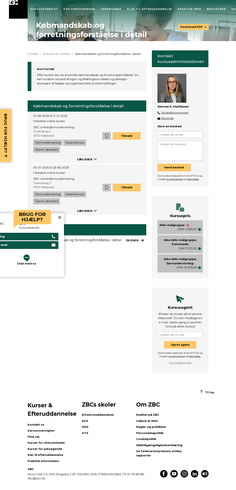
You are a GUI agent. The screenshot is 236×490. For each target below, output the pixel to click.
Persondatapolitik (150, 433)
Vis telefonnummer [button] (175, 112)
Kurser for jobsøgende (45, 449)
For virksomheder (79, 9)
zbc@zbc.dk (36, 478)
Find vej (33, 436)
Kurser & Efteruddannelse (52, 409)
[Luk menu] (18, 9)
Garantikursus (74, 142)
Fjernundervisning (47, 142)
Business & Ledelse (56, 54)
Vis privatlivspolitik (180, 362)
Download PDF (192, 27)
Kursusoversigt (44, 9)
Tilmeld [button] (126, 136)
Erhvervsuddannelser (98, 414)
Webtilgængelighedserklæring (159, 445)
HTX (85, 433)
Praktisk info (189, 9)
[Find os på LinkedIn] (194, 476)
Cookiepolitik (146, 439)
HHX (85, 427)
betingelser (193, 179)
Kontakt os (36, 424)
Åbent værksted (46, 149)
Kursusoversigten (41, 430)
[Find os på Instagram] (184, 476)
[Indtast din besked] (180, 151)
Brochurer (216, 9)
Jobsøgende (111, 9)
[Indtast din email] (180, 134)
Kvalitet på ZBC (147, 414)
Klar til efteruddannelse (149, 9)
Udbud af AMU (147, 421)
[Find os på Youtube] (174, 476)
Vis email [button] (167, 118)
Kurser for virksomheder (46, 442)
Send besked (174, 167)
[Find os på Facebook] (164, 476)
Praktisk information (43, 461)
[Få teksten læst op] (205, 476)
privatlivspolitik (175, 179)
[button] (106, 136)
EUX (85, 421)
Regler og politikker (151, 427)
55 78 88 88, (135, 474)
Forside (33, 54)
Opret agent (180, 344)
